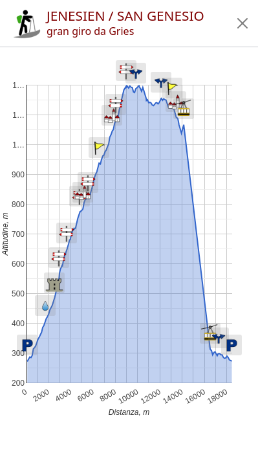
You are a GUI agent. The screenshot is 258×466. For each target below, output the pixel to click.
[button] (242, 23)
